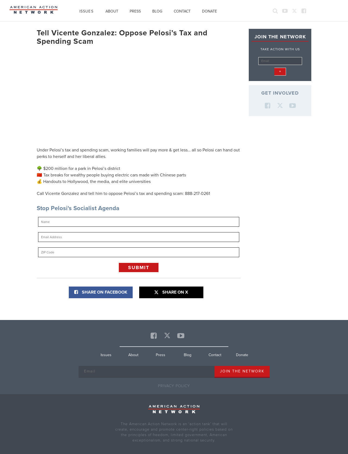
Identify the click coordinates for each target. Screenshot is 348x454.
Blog (157, 11)
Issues (86, 11)
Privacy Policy (174, 386)
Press (135, 11)
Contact (182, 11)
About (111, 11)
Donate (209, 11)
